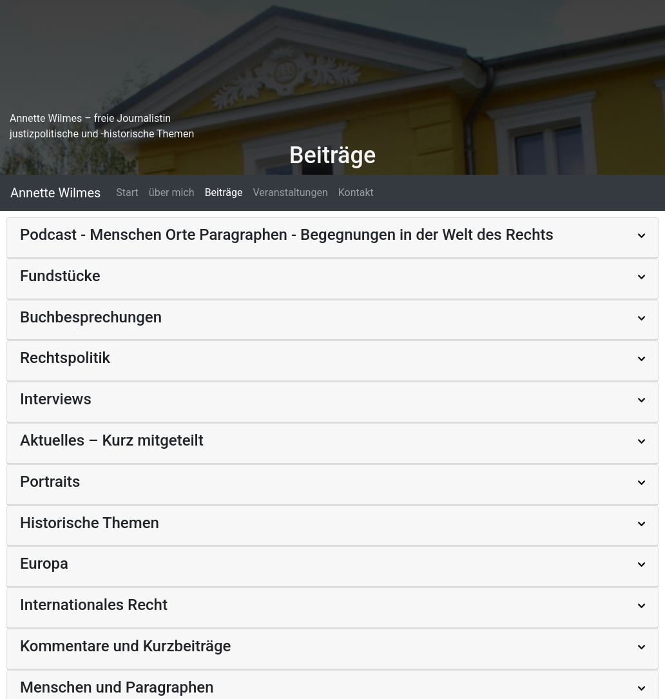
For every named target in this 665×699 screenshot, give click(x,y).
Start (127, 192)
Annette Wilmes (55, 193)
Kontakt (356, 192)
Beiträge (224, 192)
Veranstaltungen (290, 192)
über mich (172, 192)
